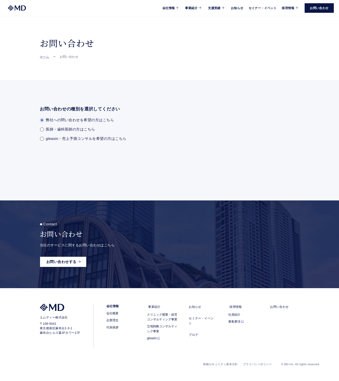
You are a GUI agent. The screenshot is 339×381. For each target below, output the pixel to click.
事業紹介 (153, 306)
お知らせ (237, 8)
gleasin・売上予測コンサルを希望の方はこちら (86, 139)
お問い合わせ (278, 306)
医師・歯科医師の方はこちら (70, 130)
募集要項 (234, 320)
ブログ (192, 328)
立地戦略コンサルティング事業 (162, 327)
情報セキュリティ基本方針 (220, 364)
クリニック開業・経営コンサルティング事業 (162, 316)
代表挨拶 (112, 327)
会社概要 (112, 313)
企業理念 (112, 320)
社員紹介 (234, 313)
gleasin (152, 337)
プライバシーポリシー (257, 364)
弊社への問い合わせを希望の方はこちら (80, 120)
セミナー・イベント (263, 8)
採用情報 (234, 306)
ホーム (44, 56)
